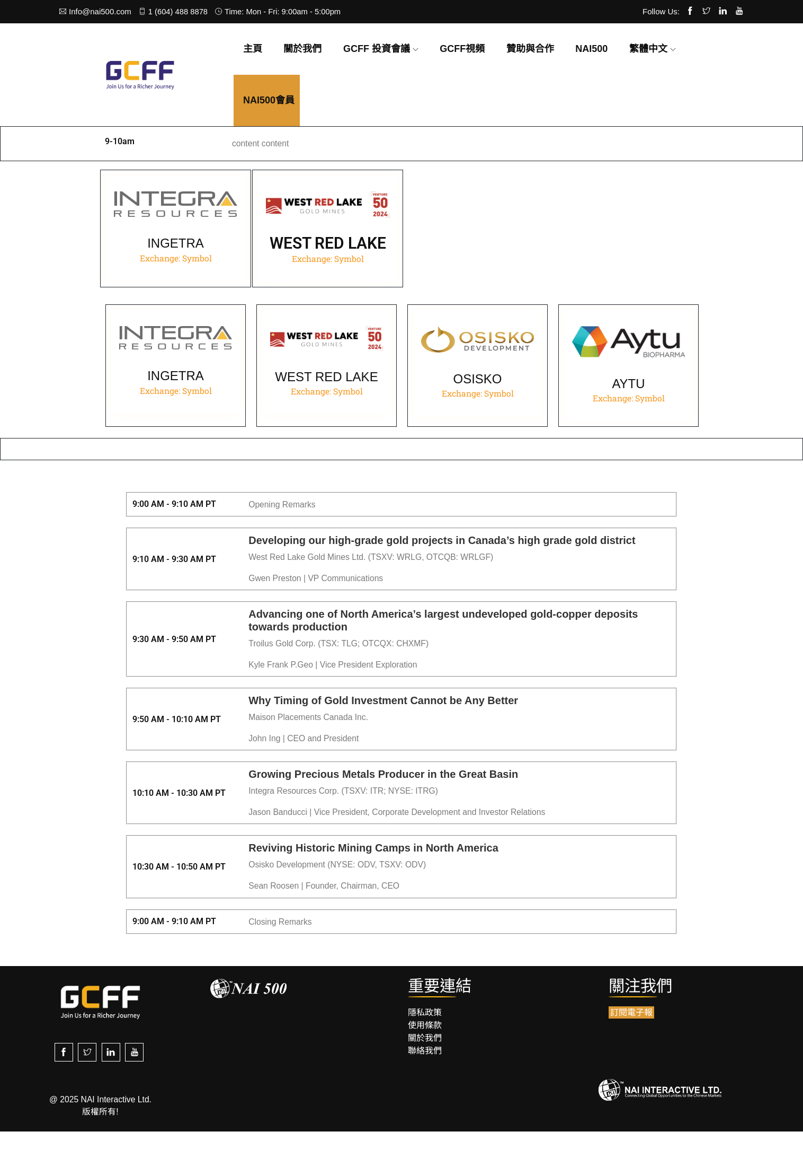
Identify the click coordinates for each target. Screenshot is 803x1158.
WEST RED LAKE (326, 399)
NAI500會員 (269, 100)
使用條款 (425, 1052)
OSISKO (477, 401)
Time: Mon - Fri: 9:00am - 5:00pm (281, 11)
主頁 (252, 48)
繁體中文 (648, 48)
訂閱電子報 (631, 1040)
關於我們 (302, 48)
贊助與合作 (530, 48)
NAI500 (591, 48)
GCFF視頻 (462, 48)
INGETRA (175, 245)
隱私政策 (425, 1040)
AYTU (628, 406)
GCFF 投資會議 (376, 48)
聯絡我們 (425, 1078)
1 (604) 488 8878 (174, 11)
